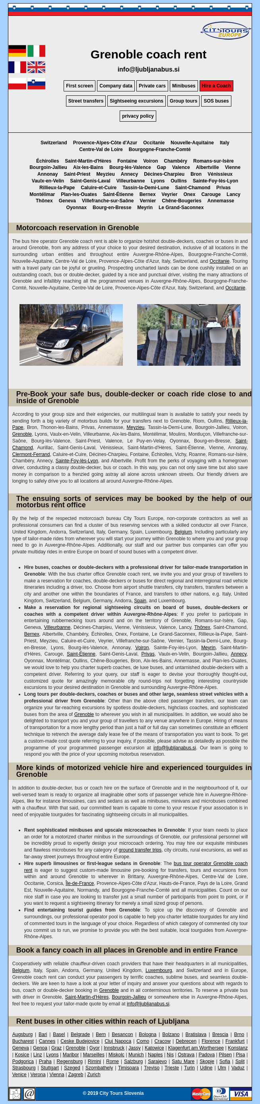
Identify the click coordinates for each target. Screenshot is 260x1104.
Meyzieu (105, 174)
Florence (211, 1041)
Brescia (220, 1034)
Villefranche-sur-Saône (108, 201)
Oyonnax (76, 207)
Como (142, 1041)
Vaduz (237, 1068)
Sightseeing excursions (136, 101)
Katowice (154, 1048)
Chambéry (175, 161)
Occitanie (154, 143)
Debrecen (186, 1041)
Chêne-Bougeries (181, 201)
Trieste (172, 1068)
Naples (155, 1054)
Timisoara (128, 1068)
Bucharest (23, 1041)
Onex (189, 194)
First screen (79, 86)
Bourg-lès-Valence (130, 167)
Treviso (151, 1068)
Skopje (207, 1061)
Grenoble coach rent (149, 54)
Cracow (162, 1041)
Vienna (56, 1074)
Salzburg (133, 1061)
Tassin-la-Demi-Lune (145, 187)
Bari (43, 1034)
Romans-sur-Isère (213, 161)
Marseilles (94, 1054)
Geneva (67, 201)
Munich (136, 1054)
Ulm (222, 1068)
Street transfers (86, 101)
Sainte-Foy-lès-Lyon (215, 181)
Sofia (224, 1061)
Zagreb (75, 1074)
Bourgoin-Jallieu (48, 167)
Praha (45, 1061)
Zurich (93, 1074)
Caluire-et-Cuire (98, 187)
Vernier (148, 201)
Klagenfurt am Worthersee (196, 1048)
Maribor (71, 1054)
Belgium (183, 532)
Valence (181, 167)
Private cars (152, 86)
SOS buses (216, 101)
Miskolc (116, 1054)
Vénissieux (220, 174)
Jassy (134, 1048)
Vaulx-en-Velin (48, 181)
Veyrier (169, 194)
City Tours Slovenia (121, 1093)
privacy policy (138, 116)
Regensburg (70, 1061)
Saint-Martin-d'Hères (88, 161)
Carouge (211, 194)
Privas (223, 187)
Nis (170, 1054)
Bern (101, 1034)
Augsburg (22, 1034)
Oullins (179, 181)
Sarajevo (157, 1061)
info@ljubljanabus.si (149, 69)
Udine (206, 1068)
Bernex (148, 194)
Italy (224, 143)
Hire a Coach (216, 86)
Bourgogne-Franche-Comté (160, 149)
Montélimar (42, 194)
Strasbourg (24, 1068)
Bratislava (195, 1034)
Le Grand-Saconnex (181, 207)
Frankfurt (234, 1041)
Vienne (233, 167)
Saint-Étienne (118, 194)
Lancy (234, 194)
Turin (189, 1068)
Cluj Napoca (118, 1041)
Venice (19, 1074)
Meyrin (145, 207)
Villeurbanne (130, 181)
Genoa (40, 1048)
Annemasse (221, 201)
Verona (38, 1074)
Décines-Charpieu (164, 174)
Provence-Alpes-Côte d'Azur (105, 143)
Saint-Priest (77, 174)
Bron (196, 174)
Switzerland (54, 143)
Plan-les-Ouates (79, 194)
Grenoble (22, 434)
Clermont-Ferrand (31, 454)
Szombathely (99, 1068)
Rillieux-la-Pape (57, 187)
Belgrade (80, 1034)
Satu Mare (183, 1061)
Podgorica (23, 1061)
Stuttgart (50, 1068)
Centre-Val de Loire (100, 149)
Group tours (183, 101)
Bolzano (170, 1034)
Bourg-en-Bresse (112, 207)
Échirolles (47, 161)
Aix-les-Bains (88, 167)
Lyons (158, 181)
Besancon (122, 1034)
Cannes (47, 1041)
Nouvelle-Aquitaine (192, 143)
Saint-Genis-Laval (90, 181)
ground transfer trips (140, 850)
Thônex (44, 201)
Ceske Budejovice (79, 1041)
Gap (161, 167)
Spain (140, 600)
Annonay (47, 174)
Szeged (72, 1068)
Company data (115, 86)
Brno (239, 1034)
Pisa (240, 1054)
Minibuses (184, 86)
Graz (56, 1048)
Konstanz (238, 1048)
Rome (112, 1061)
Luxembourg (159, 970)
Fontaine (127, 161)
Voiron (150, 161)
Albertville (207, 167)
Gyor (94, 1048)
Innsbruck (114, 1048)
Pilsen (225, 1054)
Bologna (147, 1034)
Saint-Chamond (192, 187)
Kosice (22, 1054)
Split (239, 1061)
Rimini (94, 1061)
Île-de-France (80, 883)
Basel (59, 1034)
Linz (37, 1054)
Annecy (129, 174)
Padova (206, 1054)
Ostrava (186, 1054)
